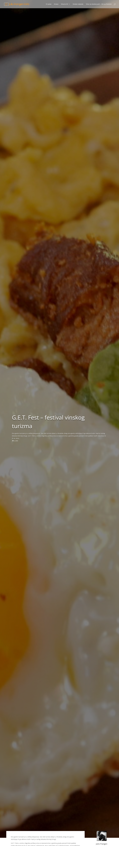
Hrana (56, 4)
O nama (48, 4)
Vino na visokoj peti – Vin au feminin (99, 4)
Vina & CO (64, 4)
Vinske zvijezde (78, 4)
